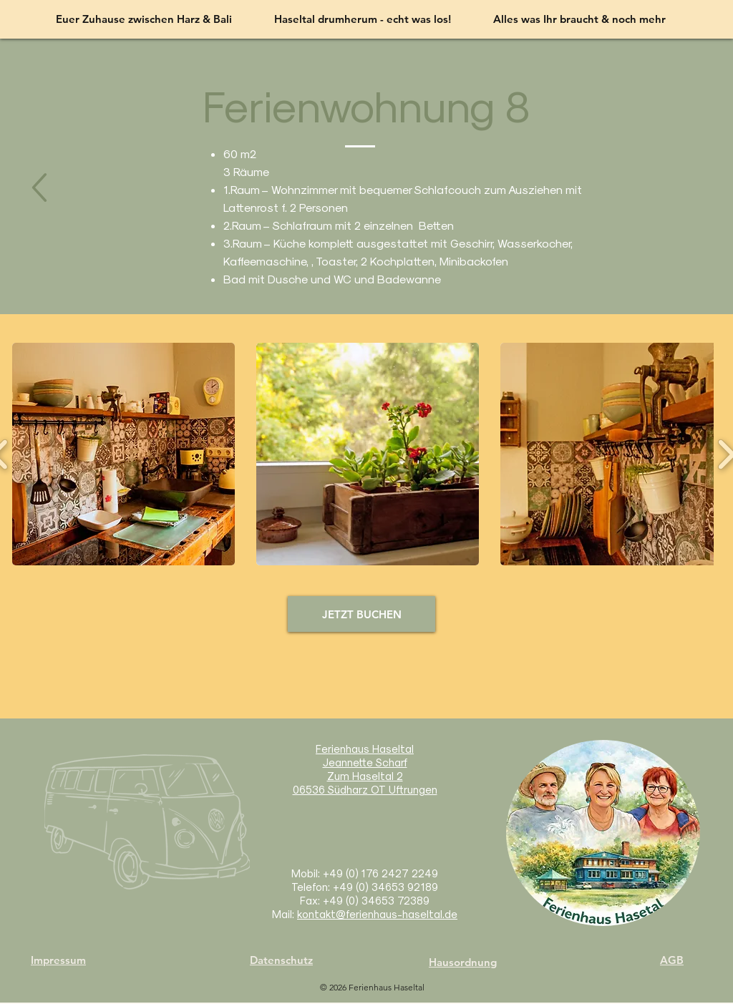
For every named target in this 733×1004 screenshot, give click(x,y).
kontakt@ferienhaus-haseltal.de (377, 913)
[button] (123, 454)
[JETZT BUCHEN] (361, 614)
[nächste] (39, 188)
